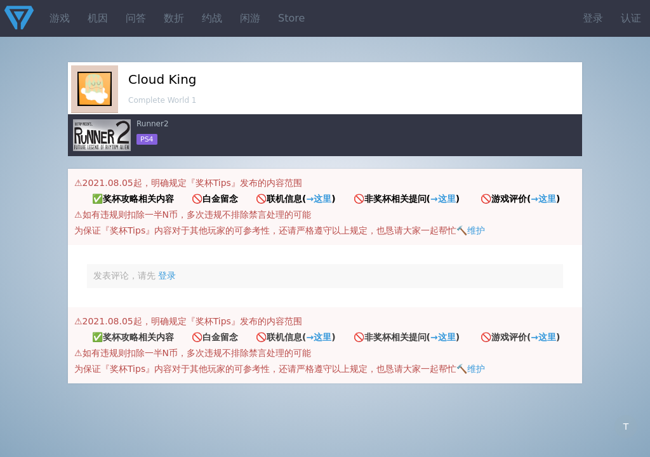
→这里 (318, 199)
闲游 (250, 18)
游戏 (60, 18)
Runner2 (152, 123)
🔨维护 (470, 230)
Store (291, 18)
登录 (593, 18)
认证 (631, 18)
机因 (98, 18)
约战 (212, 18)
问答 (136, 18)
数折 (174, 18)
